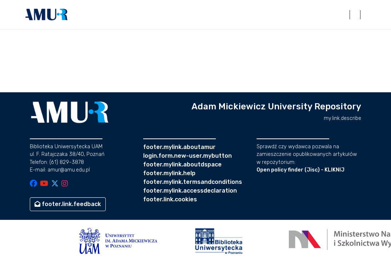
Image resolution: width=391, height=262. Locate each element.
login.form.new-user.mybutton (187, 155)
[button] (46, 14)
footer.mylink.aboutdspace (182, 164)
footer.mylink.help (169, 173)
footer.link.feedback (68, 204)
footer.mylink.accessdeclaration (190, 190)
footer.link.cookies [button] (170, 199)
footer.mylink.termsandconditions (192, 181)
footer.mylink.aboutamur (179, 147)
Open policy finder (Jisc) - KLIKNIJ (300, 170)
